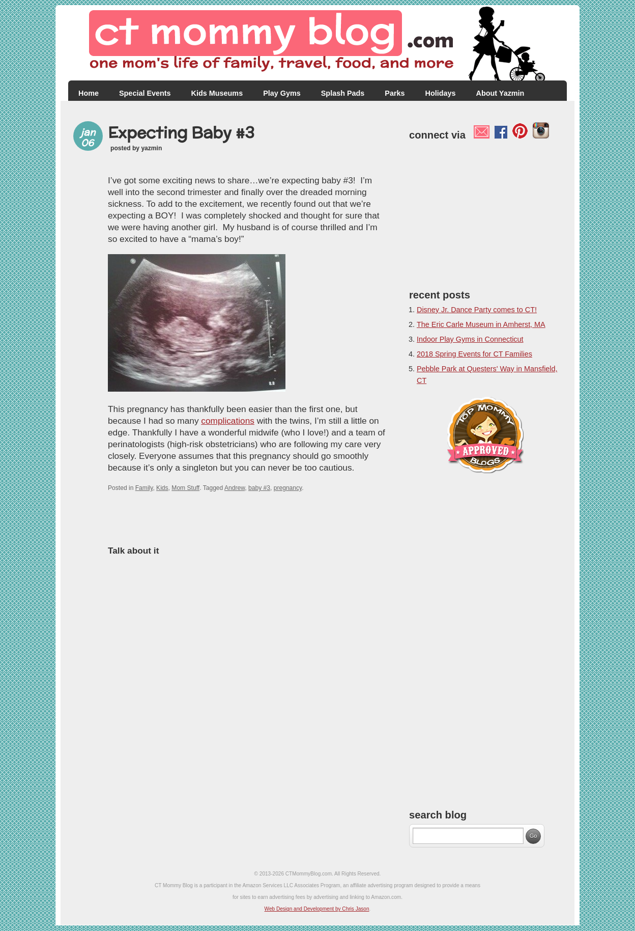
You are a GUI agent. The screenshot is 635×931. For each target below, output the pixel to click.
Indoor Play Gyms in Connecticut (470, 339)
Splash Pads (343, 93)
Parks (395, 93)
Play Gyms (282, 93)
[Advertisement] (485, 212)
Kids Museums (217, 93)
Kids (162, 487)
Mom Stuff (185, 487)
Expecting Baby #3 (181, 132)
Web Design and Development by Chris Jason (317, 909)
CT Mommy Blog (317, 43)
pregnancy (288, 487)
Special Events (145, 93)
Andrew (234, 487)
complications (227, 421)
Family (144, 487)
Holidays (440, 93)
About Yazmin (500, 93)
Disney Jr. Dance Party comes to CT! (477, 310)
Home (88, 93)
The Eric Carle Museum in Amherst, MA (481, 324)
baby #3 (259, 487)
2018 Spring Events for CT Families (474, 354)
